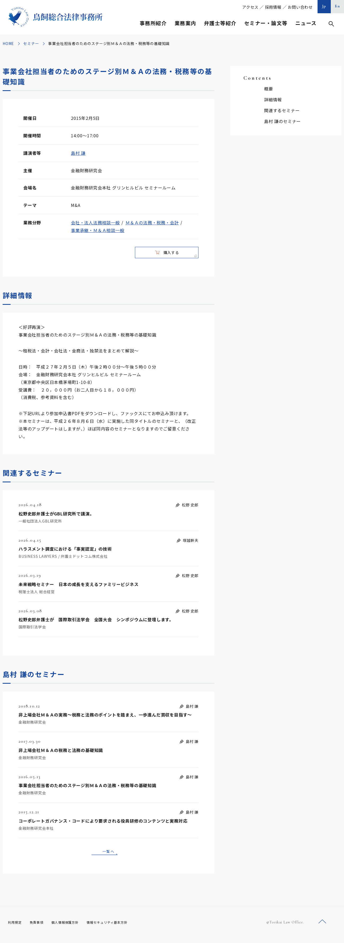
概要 (268, 88)
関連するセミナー (282, 110)
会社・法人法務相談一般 (95, 222)
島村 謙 (78, 153)
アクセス (250, 7)
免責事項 (40, 927)
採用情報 (273, 7)
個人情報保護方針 (72, 927)
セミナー (31, 43)
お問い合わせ (300, 7)
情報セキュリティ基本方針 (119, 927)
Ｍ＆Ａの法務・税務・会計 (152, 222)
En (337, 6)
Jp (324, 6)
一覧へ (108, 855)
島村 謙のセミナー (282, 121)
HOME (8, 43)
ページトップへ (322, 926)
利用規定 (16, 927)
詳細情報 (273, 99)
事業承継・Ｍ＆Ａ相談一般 (97, 230)
